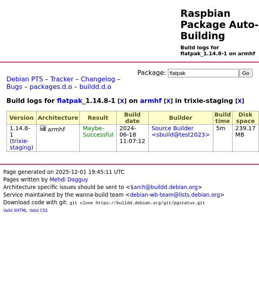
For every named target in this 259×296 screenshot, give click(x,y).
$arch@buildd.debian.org (164, 187)
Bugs (14, 87)
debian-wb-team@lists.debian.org (175, 195)
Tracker (62, 79)
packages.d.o (51, 87)
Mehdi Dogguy (68, 180)
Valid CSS (39, 210)
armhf (151, 101)
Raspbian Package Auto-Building (219, 25)
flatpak (69, 101)
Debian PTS (24, 79)
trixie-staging (20, 144)
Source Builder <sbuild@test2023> (181, 131)
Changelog (98, 79)
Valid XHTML (15, 210)
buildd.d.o (95, 87)
